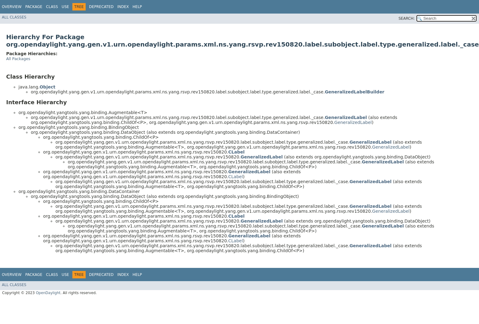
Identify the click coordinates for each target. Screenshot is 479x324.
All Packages (18, 58)
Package (33, 7)
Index (123, 7)
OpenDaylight (48, 293)
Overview (12, 7)
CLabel (235, 176)
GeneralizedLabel (353, 122)
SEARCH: (407, 18)
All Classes (14, 17)
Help (137, 7)
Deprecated (101, 7)
